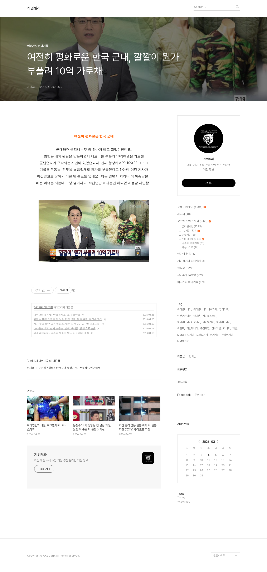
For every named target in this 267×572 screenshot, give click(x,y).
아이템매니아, (223, 322)
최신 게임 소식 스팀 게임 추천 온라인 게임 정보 (61, 460)
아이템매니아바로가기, (189, 322)
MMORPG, (183, 341)
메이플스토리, (210, 315)
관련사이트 (219, 555)
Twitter (200, 394)
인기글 (192, 356)
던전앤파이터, (184, 315)
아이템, (197, 315)
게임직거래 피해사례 (191, 261)
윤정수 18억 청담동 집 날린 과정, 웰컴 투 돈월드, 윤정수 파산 (68, 319)
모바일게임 (193, 239)
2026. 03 (208, 442)
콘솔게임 (189, 234)
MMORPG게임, (186, 334)
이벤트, (181, 328)
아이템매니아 (186, 254)
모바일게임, (202, 334)
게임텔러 (33, 8)
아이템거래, (209, 322)
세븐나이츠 (190, 247)
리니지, (227, 328)
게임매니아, (192, 328)
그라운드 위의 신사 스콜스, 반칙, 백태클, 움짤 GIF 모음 (65, 328)
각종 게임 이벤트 (193, 243)
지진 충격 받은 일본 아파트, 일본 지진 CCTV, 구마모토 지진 (67, 323)
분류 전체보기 (191, 207)
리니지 (184, 214)
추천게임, (205, 328)
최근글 (181, 356)
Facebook (184, 394)
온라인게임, (228, 334)
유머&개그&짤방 (190, 275)
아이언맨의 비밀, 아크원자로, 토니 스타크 (57, 314)
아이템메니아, (184, 309)
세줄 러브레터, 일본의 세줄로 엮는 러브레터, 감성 (61, 333)
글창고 (184, 268)
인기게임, (215, 334)
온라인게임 (192, 226)
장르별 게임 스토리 (194, 221)
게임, (235, 328)
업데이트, (224, 309)
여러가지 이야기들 (43, 307)
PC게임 (191, 230)
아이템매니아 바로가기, (205, 309)
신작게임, (217, 328)
